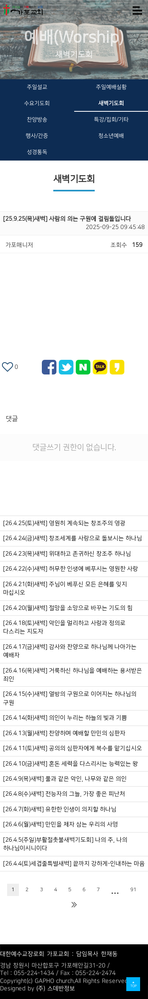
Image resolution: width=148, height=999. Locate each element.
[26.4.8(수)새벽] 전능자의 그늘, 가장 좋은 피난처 (64, 794)
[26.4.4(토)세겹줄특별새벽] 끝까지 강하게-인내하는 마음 (74, 863)
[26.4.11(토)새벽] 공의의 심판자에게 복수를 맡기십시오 (72, 748)
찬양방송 (37, 120)
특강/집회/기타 (111, 120)
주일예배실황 (111, 87)
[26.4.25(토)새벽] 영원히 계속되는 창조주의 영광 (64, 523)
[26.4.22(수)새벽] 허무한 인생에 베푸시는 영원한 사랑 (70, 568)
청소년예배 (111, 136)
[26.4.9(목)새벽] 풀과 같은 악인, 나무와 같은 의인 (65, 779)
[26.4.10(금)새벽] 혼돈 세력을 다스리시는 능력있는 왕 (70, 763)
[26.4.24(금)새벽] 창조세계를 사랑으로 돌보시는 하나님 (72, 538)
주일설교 (37, 87)
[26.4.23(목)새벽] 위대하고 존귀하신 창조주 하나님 (67, 553)
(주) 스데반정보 (55, 988)
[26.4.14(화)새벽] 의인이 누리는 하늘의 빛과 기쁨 (65, 717)
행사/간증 (37, 136)
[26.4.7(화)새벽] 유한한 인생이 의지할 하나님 (59, 809)
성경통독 (37, 152)
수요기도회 (37, 103)
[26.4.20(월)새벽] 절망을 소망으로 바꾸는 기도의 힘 (68, 608)
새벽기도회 (111, 103)
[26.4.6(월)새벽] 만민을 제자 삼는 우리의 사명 (60, 824)
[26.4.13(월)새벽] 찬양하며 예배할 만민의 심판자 (64, 733)
